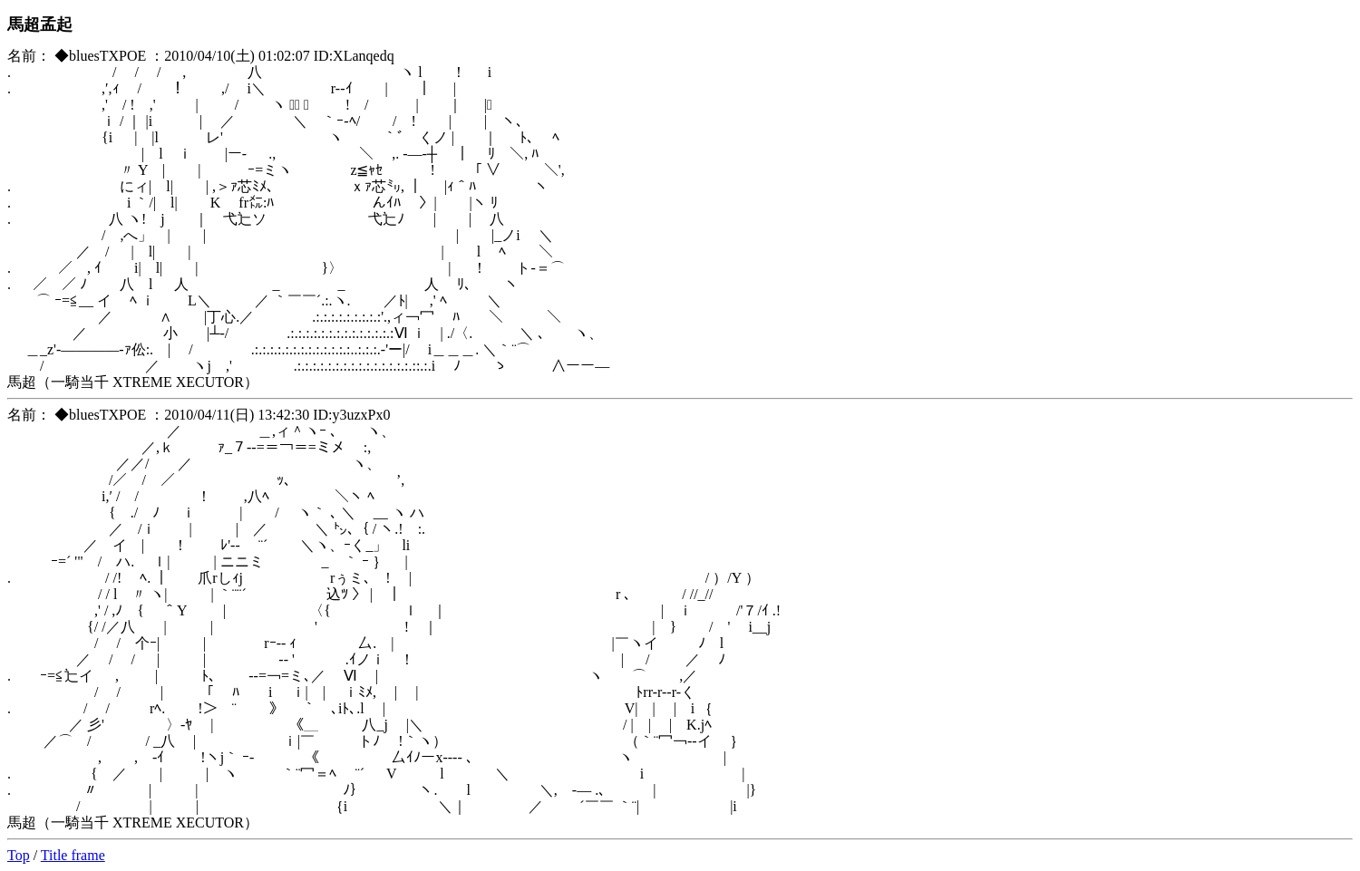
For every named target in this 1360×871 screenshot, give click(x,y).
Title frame (73, 855)
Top (18, 855)
